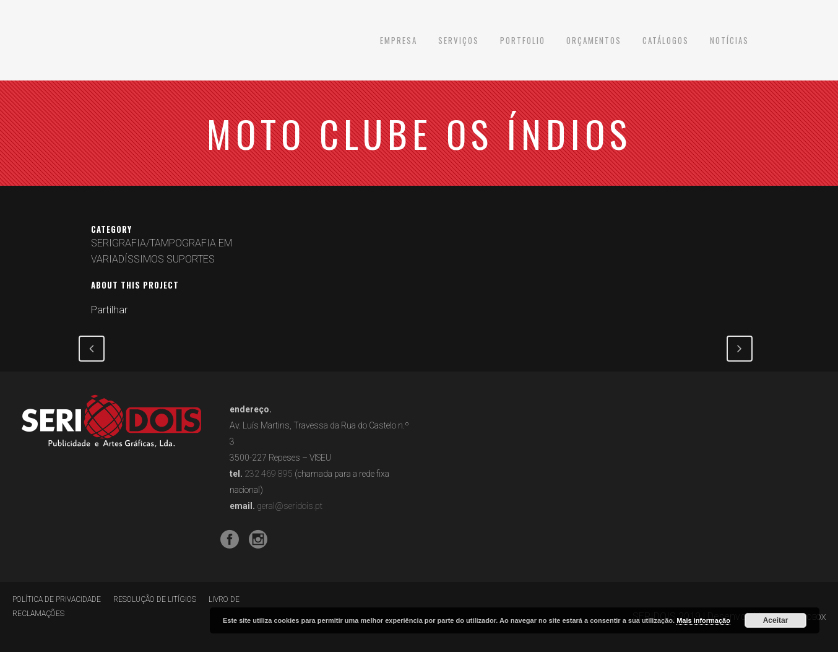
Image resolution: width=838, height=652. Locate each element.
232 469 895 (268, 474)
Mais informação (703, 620)
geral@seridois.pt (289, 506)
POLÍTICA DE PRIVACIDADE (56, 599)
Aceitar (775, 620)
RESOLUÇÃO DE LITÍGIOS (154, 599)
